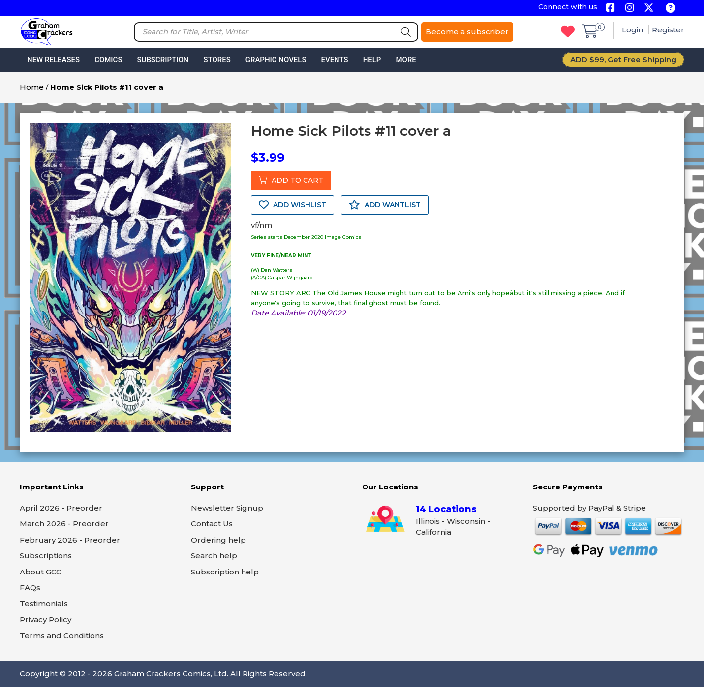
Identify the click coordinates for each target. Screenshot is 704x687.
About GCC (40, 571)
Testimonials (44, 603)
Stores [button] (216, 60)
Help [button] (372, 60)
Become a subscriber (467, 31)
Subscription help (225, 571)
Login (633, 29)
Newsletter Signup (227, 508)
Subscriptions (46, 555)
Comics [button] (108, 60)
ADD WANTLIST (385, 205)
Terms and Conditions (62, 635)
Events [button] (334, 60)
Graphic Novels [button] (275, 60)
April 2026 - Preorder (61, 508)
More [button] (406, 60)
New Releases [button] (53, 60)
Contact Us (212, 523)
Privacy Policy (45, 619)
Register (668, 29)
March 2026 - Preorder (64, 523)
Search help (214, 555)
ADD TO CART (291, 180)
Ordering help (218, 539)
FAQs (30, 587)
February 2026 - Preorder (70, 539)
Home (32, 87)
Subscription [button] (163, 60)
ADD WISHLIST (292, 205)
